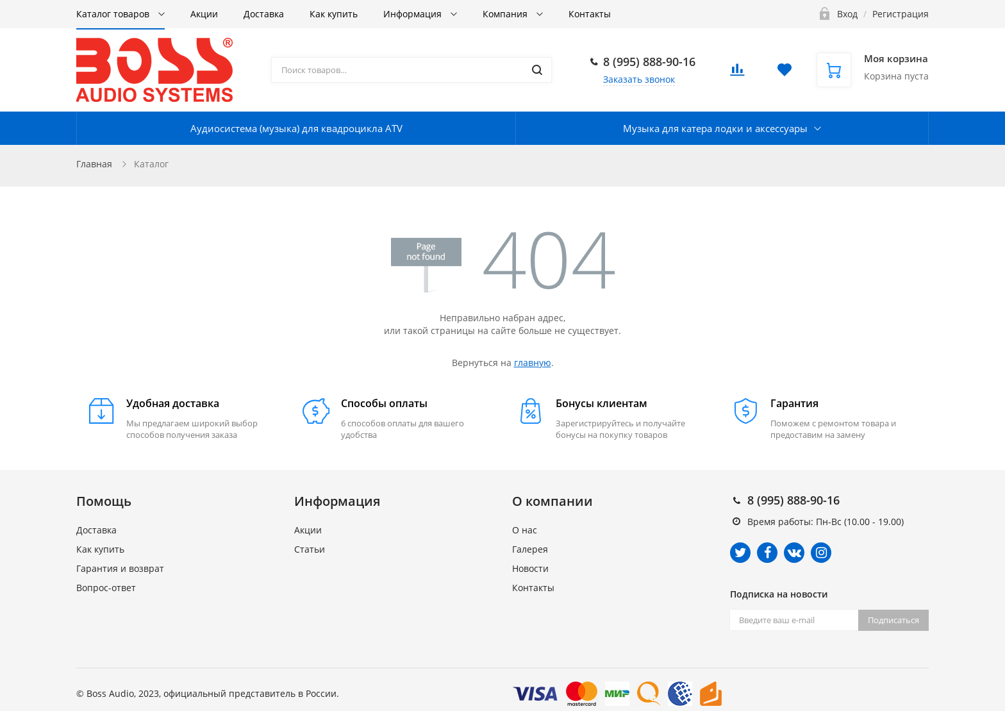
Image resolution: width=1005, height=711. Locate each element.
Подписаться (893, 620)
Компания (506, 14)
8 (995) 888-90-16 (649, 61)
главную (532, 362)
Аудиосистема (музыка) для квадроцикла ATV (296, 128)
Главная (94, 164)
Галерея (530, 549)
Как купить (334, 14)
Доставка (264, 14)
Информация (413, 14)
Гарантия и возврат (120, 568)
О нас (524, 530)
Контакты (590, 14)
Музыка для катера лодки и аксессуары (715, 128)
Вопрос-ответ (106, 587)
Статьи (309, 549)
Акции (204, 14)
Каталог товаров (114, 14)
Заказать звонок (639, 79)
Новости (530, 568)
